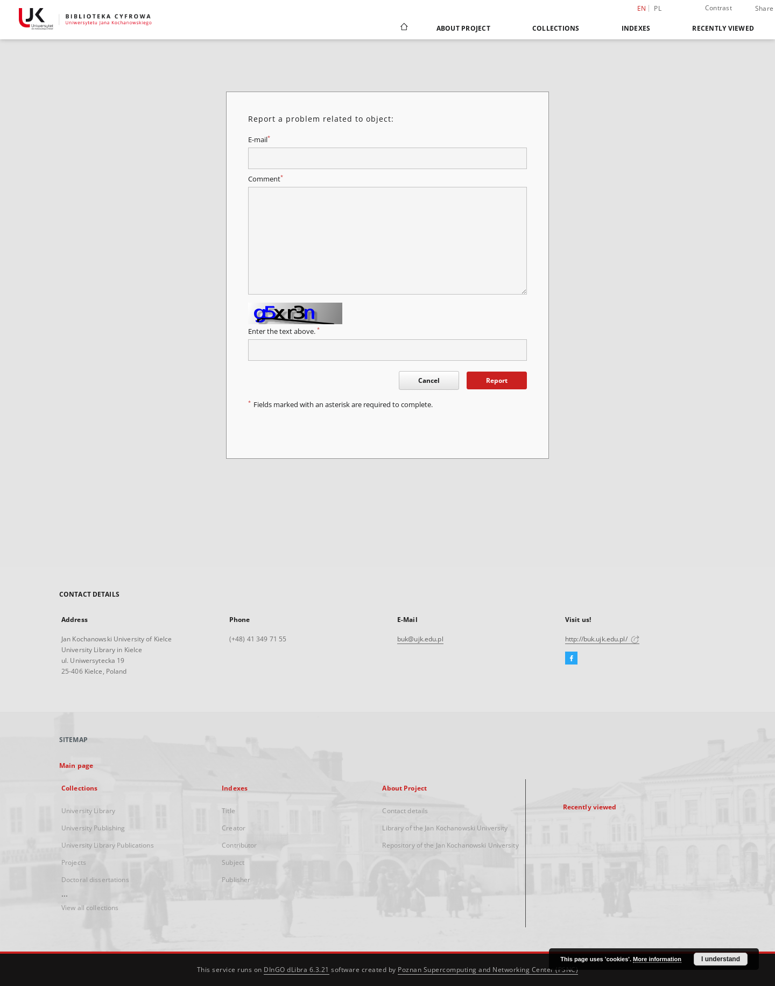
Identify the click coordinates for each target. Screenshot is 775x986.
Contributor (239, 845)
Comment (265, 179)
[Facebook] (571, 658)
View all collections (89, 907)
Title (228, 810)
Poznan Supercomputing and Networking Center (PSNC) (488, 969)
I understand (720, 959)
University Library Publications (107, 845)
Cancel (429, 380)
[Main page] (403, 28)
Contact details (405, 810)
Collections (556, 28)
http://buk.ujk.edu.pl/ (602, 639)
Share (764, 8)
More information (657, 959)
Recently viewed (723, 28)
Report (497, 380)
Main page (76, 765)
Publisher (236, 879)
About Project (463, 28)
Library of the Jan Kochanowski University (445, 828)
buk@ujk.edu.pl (420, 639)
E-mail (259, 139)
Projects (73, 862)
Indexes (636, 28)
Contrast (718, 7)
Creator (233, 828)
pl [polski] (657, 8)
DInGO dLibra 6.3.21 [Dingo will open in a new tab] (296, 969)
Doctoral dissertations (95, 879)
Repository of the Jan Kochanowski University (450, 845)
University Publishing (93, 828)
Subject (233, 862)
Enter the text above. (284, 331)
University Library (88, 810)
